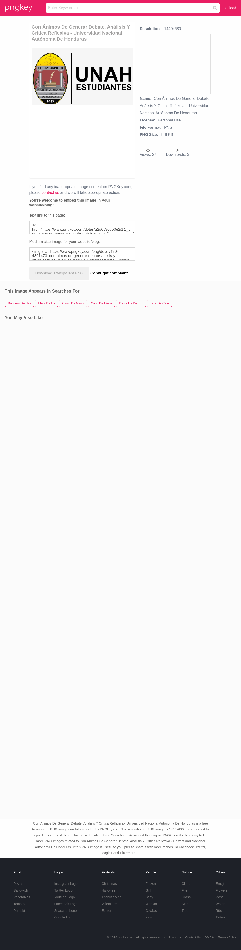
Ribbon (221, 910)
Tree (185, 910)
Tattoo (220, 917)
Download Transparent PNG (59, 273)
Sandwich (20, 890)
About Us (174, 937)
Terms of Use (227, 937)
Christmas (109, 884)
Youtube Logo (64, 897)
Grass (186, 897)
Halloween (109, 890)
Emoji (220, 884)
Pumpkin (19, 910)
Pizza (17, 884)
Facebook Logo (65, 904)
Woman (151, 904)
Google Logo (63, 917)
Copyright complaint (109, 273)
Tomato (19, 904)
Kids (148, 917)
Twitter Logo (63, 890)
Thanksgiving (112, 897)
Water (220, 904)
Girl (148, 890)
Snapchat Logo (65, 910)
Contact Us (193, 937)
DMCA (209, 937)
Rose (220, 897)
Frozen (150, 884)
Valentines (109, 904)
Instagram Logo (65, 884)
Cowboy (151, 910)
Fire (184, 890)
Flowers (222, 890)
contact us (50, 193)
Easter (106, 910)
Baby (149, 897)
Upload (230, 8)
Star (185, 904)
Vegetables (21, 897)
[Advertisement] (82, 141)
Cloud (186, 884)
